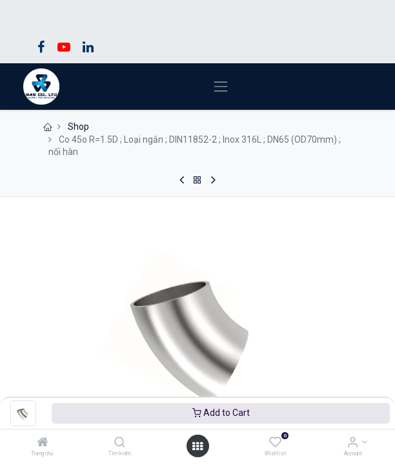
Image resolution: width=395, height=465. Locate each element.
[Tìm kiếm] (120, 443)
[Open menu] (197, 446)
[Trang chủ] (42, 443)
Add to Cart (221, 413)
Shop (78, 126)
